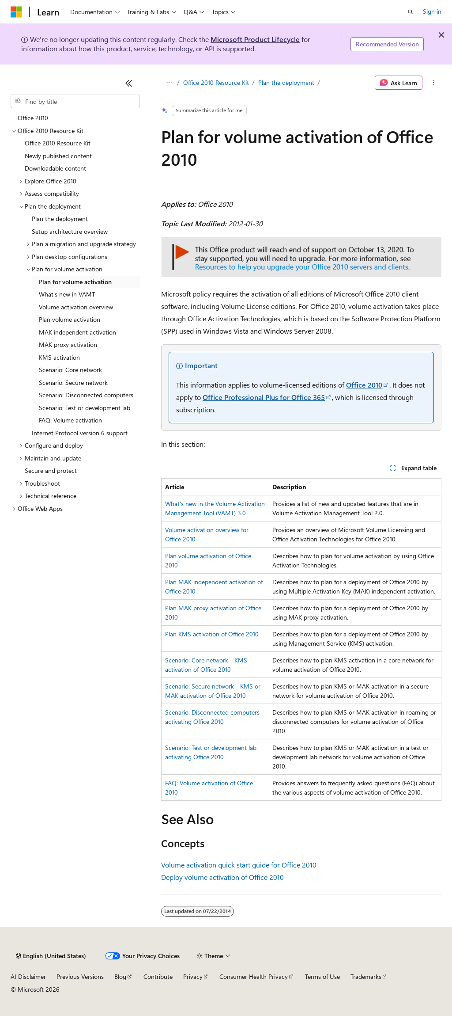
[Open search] (410, 12)
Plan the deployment (286, 82)
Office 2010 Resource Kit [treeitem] (57, 143)
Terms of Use (322, 976)
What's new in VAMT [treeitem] (67, 294)
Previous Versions (80, 976)
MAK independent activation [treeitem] (77, 332)
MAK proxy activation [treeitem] (68, 344)
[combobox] (75, 102)
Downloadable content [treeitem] (55, 168)
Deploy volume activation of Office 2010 (222, 877)
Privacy (193, 976)
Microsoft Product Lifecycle (255, 39)
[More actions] (433, 83)
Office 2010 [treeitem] (33, 118)
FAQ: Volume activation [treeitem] (70, 420)
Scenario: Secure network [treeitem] (73, 382)
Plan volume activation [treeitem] (69, 319)
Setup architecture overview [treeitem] (70, 231)
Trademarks (365, 976)
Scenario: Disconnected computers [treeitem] (86, 395)
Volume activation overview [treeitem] (76, 307)
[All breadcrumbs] (169, 83)
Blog (120, 976)
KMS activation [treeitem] (59, 357)
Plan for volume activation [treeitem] (75, 282)
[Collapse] (129, 83)
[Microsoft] (16, 12)
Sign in (432, 11)
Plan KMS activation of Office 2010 (212, 634)
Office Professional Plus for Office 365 (264, 397)
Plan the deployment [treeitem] (60, 218)
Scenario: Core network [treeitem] (70, 369)
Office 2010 (364, 384)
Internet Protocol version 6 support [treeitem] (80, 433)
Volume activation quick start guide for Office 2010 (238, 864)
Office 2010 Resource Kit (216, 82)
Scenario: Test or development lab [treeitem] (84, 407)
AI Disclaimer (28, 976)
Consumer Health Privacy (253, 976)
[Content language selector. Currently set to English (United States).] (51, 956)
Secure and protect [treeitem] (51, 470)
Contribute (158, 976)
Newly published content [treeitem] (58, 156)
